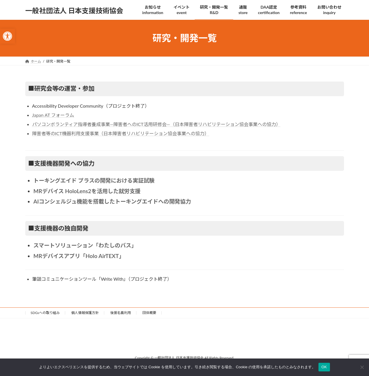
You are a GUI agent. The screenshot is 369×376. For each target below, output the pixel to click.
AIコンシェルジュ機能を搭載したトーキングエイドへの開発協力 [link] (112, 201)
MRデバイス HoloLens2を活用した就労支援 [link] (86, 191)
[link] (7, 36)
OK (324, 367)
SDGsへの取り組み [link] (45, 313)
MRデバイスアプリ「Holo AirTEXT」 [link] (78, 256)
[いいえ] (362, 367)
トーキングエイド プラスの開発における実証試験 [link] (93, 180)
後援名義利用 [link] (120, 313)
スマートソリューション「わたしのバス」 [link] (85, 245)
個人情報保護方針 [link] (85, 313)
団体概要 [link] (149, 313)
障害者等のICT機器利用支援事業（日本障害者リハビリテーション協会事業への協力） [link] (120, 133)
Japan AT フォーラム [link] (53, 115)
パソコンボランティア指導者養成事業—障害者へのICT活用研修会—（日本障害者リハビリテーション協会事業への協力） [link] (156, 124)
